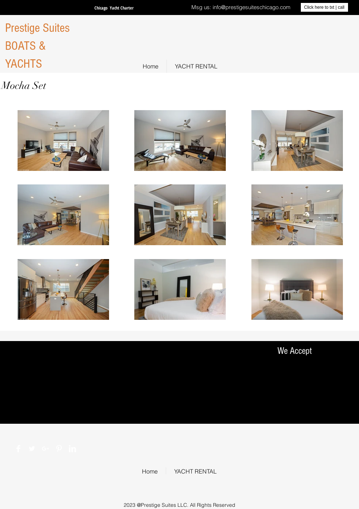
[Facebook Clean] (18, 448)
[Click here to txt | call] (324, 7)
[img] (283, 410)
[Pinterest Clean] (59, 448)
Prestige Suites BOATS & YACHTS (37, 46)
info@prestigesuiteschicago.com (252, 7)
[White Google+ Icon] (45, 448)
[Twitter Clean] (31, 448)
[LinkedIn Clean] (72, 448)
